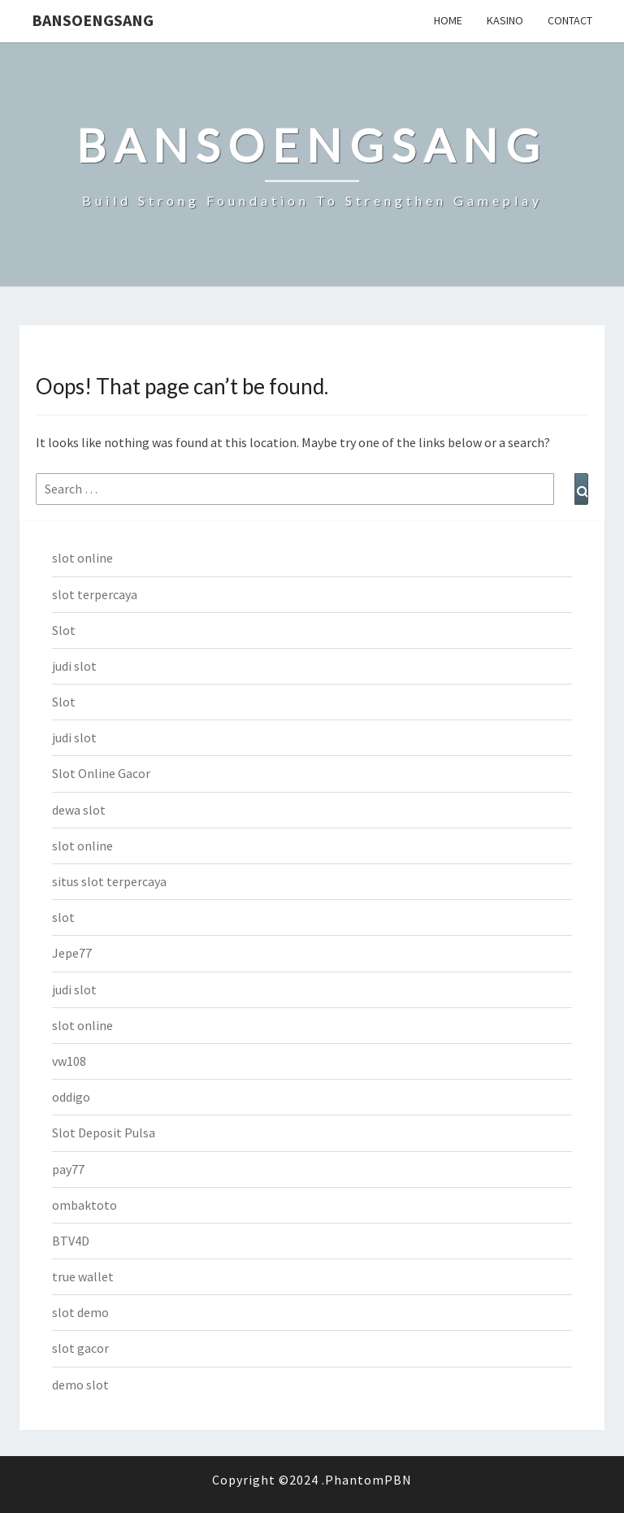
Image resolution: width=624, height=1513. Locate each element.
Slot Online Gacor (101, 773)
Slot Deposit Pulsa (103, 1132)
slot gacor (80, 1348)
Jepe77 (72, 953)
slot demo (80, 1312)
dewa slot (79, 810)
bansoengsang (93, 20)
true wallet (83, 1276)
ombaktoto (84, 1205)
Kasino (505, 20)
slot (63, 917)
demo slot (80, 1384)
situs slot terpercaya (109, 881)
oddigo (71, 1097)
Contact (570, 20)
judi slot (74, 666)
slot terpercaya (94, 594)
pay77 (68, 1169)
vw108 (69, 1061)
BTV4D (70, 1241)
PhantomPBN (368, 1480)
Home (448, 20)
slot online (82, 558)
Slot (64, 630)
